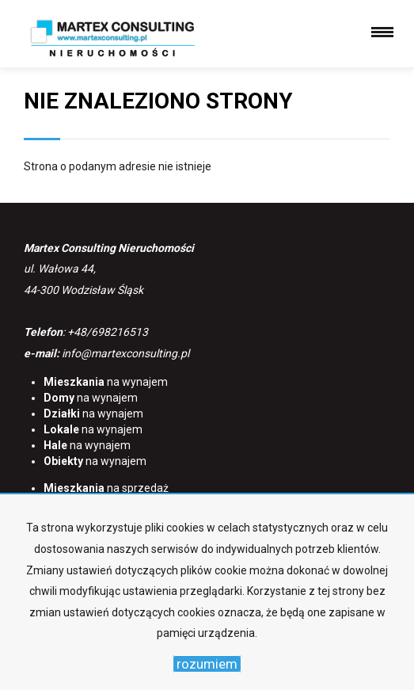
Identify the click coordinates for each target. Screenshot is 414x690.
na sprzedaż (106, 488)
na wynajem (106, 381)
